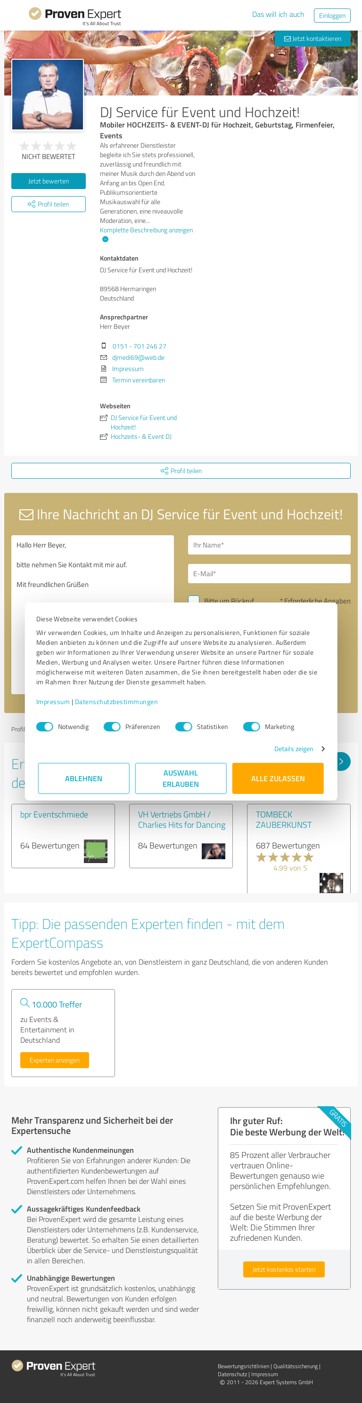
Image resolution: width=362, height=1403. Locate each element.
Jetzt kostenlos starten (284, 1269)
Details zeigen (292, 748)
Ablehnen (84, 778)
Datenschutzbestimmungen (118, 701)
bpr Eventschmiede (54, 814)
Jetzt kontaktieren (312, 38)
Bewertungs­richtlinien (243, 1366)
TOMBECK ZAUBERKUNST (284, 819)
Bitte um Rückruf (229, 601)
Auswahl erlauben (181, 778)
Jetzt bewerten (48, 180)
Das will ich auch (278, 14)
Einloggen (332, 15)
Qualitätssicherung (295, 1366)
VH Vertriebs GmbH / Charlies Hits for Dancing (181, 819)
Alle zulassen (278, 778)
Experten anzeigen (55, 1059)
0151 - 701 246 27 (139, 345)
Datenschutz (232, 1374)
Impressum (55, 701)
